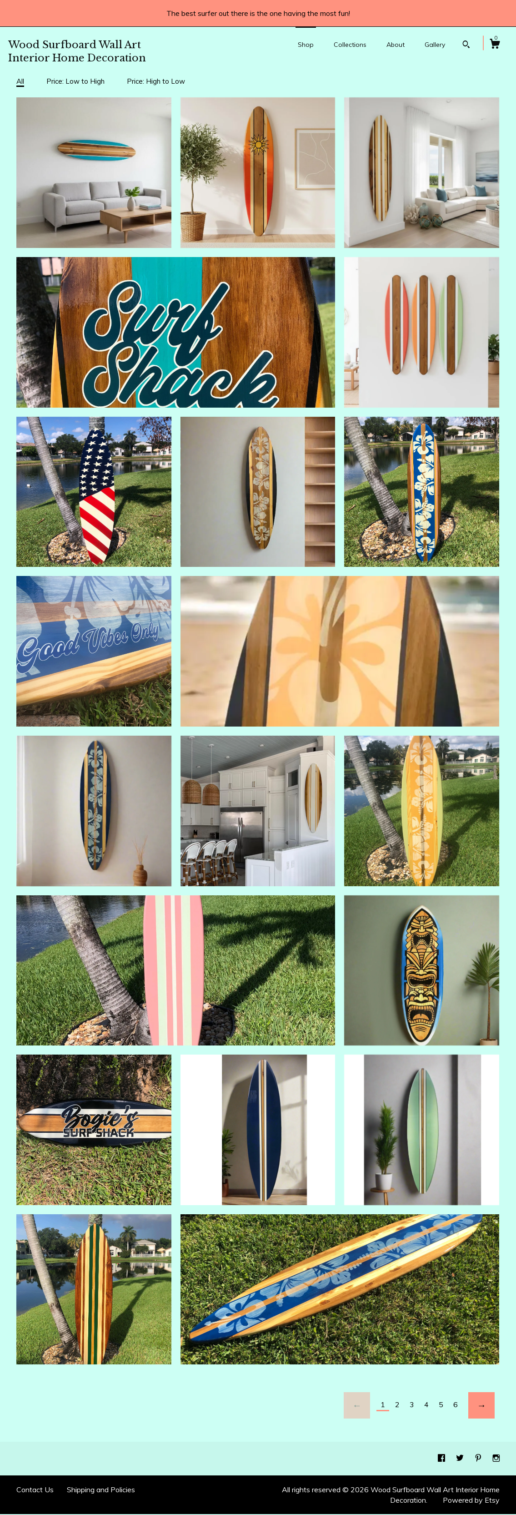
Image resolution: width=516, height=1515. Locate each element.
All (20, 81)
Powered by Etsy (471, 1500)
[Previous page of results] (357, 1405)
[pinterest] (479, 1458)
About (395, 44)
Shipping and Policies (101, 1489)
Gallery (435, 44)
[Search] (466, 45)
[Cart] (495, 45)
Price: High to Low (156, 81)
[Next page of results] (481, 1405)
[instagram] (496, 1458)
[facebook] (442, 1458)
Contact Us (35, 1489)
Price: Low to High (75, 81)
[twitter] (461, 1458)
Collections (350, 44)
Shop (306, 44)
